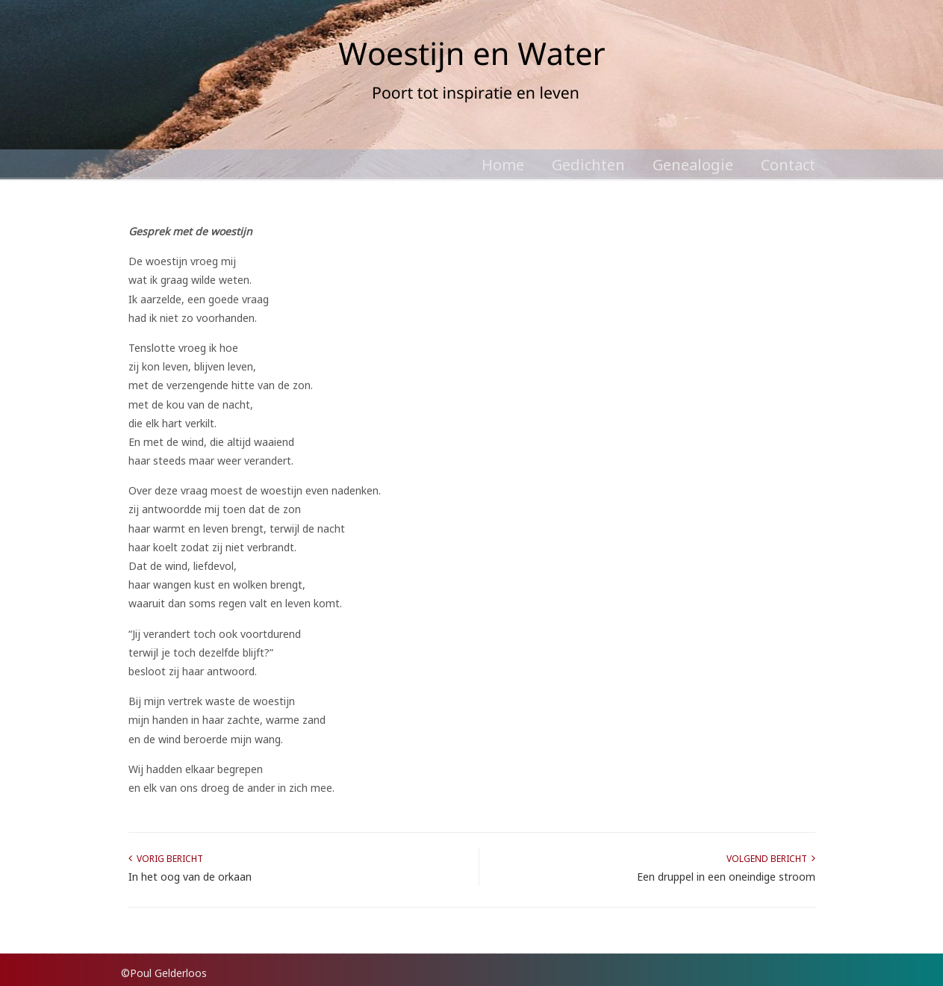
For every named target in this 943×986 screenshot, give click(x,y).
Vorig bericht (165, 858)
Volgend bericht (770, 858)
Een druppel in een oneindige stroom (726, 876)
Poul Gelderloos (472, 74)
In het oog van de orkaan (190, 876)
